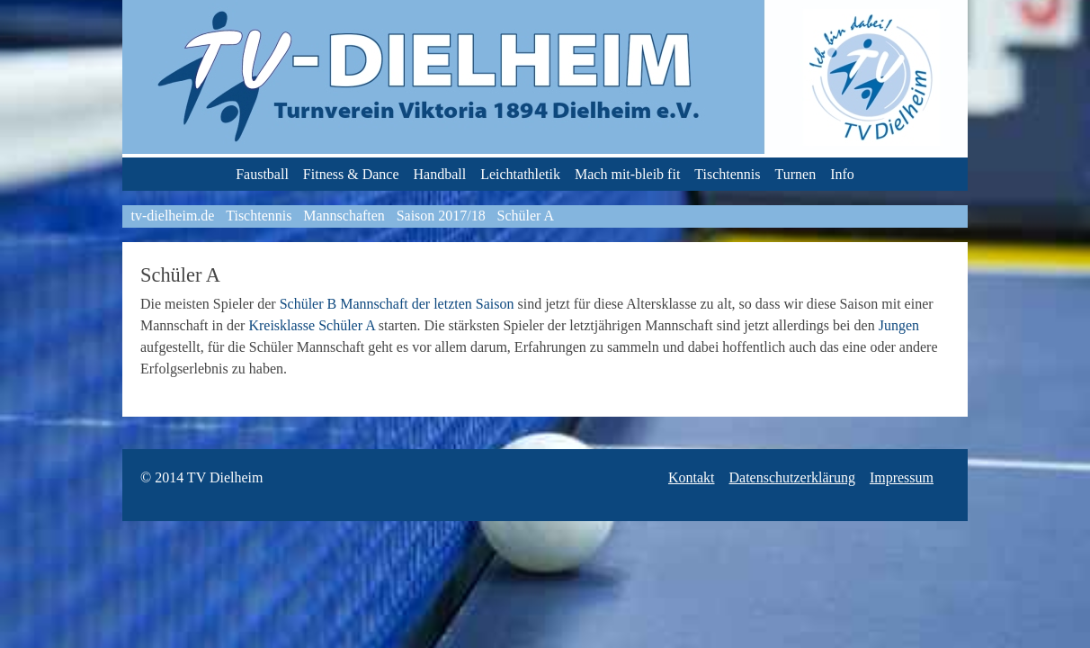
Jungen (899, 325)
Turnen (796, 174)
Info (842, 174)
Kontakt (691, 477)
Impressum (902, 477)
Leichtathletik (520, 174)
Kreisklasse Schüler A (311, 325)
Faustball (262, 174)
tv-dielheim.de (173, 215)
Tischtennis (727, 174)
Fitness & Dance (351, 174)
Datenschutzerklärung (792, 477)
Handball (440, 174)
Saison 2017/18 (441, 215)
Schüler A (526, 215)
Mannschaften (344, 215)
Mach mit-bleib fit (627, 174)
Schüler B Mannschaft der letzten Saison (397, 303)
